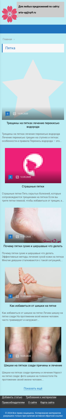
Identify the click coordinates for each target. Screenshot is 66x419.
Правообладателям (13, 402)
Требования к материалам (41, 397)
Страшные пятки (33, 186)
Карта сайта (47, 402)
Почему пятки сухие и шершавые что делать (33, 246)
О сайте (32, 402)
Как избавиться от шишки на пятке (33, 305)
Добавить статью (12, 397)
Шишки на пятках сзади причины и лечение (33, 365)
